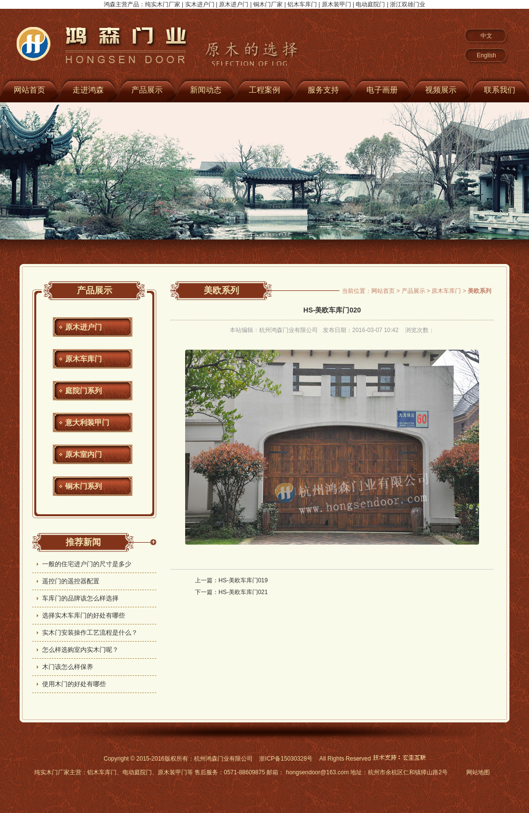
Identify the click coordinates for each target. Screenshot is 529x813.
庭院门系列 (83, 390)
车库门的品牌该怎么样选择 (80, 598)
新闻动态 (205, 90)
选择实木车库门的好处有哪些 (83, 615)
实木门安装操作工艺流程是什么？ (90, 632)
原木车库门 (83, 359)
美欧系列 (221, 290)
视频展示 (441, 90)
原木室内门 (83, 454)
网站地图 (478, 772)
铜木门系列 (83, 486)
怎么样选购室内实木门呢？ (80, 649)
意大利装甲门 (87, 422)
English (486, 55)
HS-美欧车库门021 (243, 592)
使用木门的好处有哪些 (74, 684)
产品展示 (147, 90)
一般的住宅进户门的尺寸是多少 (86, 564)
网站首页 (383, 290)
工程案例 (264, 90)
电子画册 (382, 90)
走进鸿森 (88, 90)
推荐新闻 (83, 542)
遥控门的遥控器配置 (70, 581)
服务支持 (323, 90)
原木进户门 (83, 327)
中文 (486, 35)
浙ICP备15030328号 (286, 758)
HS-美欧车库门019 (243, 580)
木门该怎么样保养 (67, 666)
